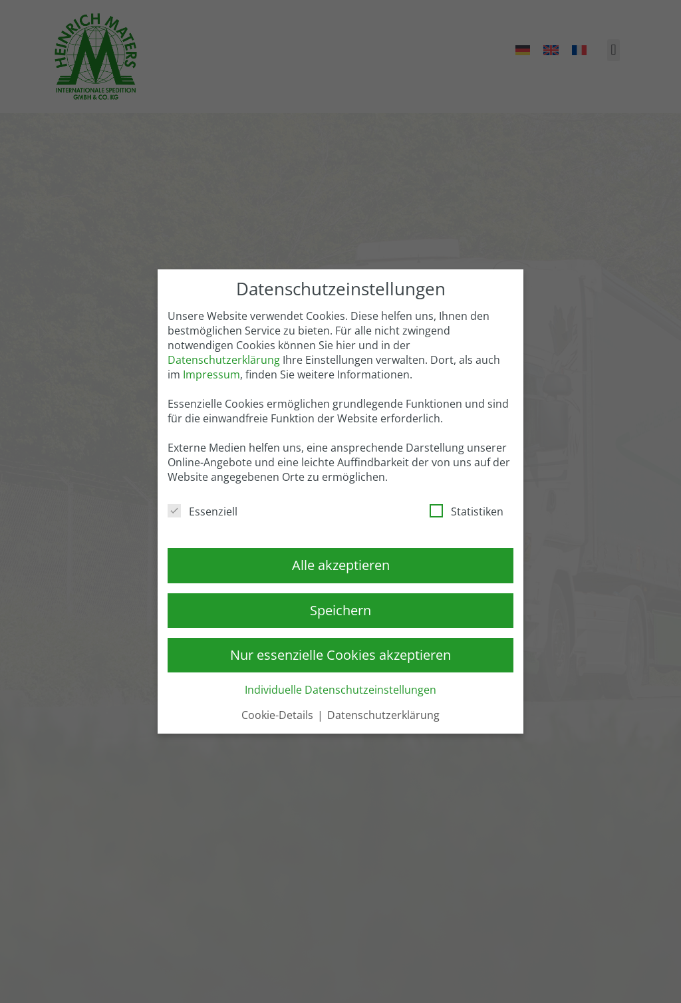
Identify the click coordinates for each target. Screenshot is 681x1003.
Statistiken (466, 511)
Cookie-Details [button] (278, 715)
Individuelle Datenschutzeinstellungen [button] (340, 689)
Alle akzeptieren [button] (341, 565)
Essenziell (202, 511)
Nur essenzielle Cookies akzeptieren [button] (340, 655)
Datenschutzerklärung (224, 360)
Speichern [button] (340, 610)
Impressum (211, 374)
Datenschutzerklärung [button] (383, 715)
